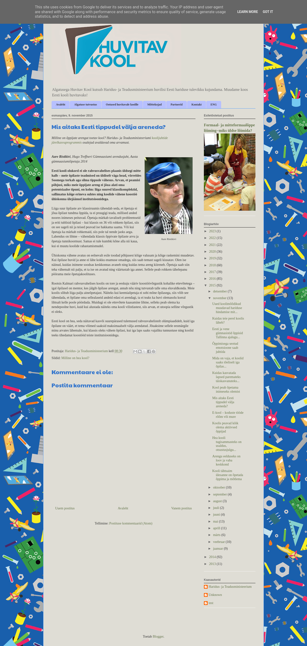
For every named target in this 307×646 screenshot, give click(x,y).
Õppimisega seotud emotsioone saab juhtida (225, 348)
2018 (213, 265)
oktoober (219, 487)
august (218, 501)
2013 (213, 564)
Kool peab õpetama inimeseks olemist (226, 389)
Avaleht (60, 104)
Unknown (215, 595)
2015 (213, 285)
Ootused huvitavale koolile (122, 104)
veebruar (219, 542)
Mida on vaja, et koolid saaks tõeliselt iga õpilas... (227, 362)
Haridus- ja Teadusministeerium (230, 586)
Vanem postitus (181, 508)
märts (217, 535)
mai (216, 521)
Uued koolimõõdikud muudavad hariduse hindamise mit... (227, 308)
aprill (217, 528)
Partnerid (177, 104)
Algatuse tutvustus (85, 104)
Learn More (247, 12)
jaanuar (218, 548)
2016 (213, 278)
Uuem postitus (65, 508)
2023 (213, 231)
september (220, 494)
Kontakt (196, 104)
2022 (213, 238)
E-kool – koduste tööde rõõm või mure (227, 415)
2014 (213, 557)
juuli (216, 508)
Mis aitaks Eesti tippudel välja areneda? (223, 402)
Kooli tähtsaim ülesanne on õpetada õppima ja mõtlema (227, 475)
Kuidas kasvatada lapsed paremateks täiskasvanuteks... (226, 377)
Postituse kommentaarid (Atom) (131, 523)
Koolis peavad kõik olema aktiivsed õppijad (225, 427)
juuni (217, 514)
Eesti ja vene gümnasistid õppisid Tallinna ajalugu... (227, 333)
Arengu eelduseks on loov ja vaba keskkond (226, 460)
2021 (213, 245)
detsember (220, 291)
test (211, 603)
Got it (268, 12)
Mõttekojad (154, 104)
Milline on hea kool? (75, 358)
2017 (213, 272)
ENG (214, 104)
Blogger (158, 636)
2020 (213, 251)
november (220, 298)
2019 (213, 258)
